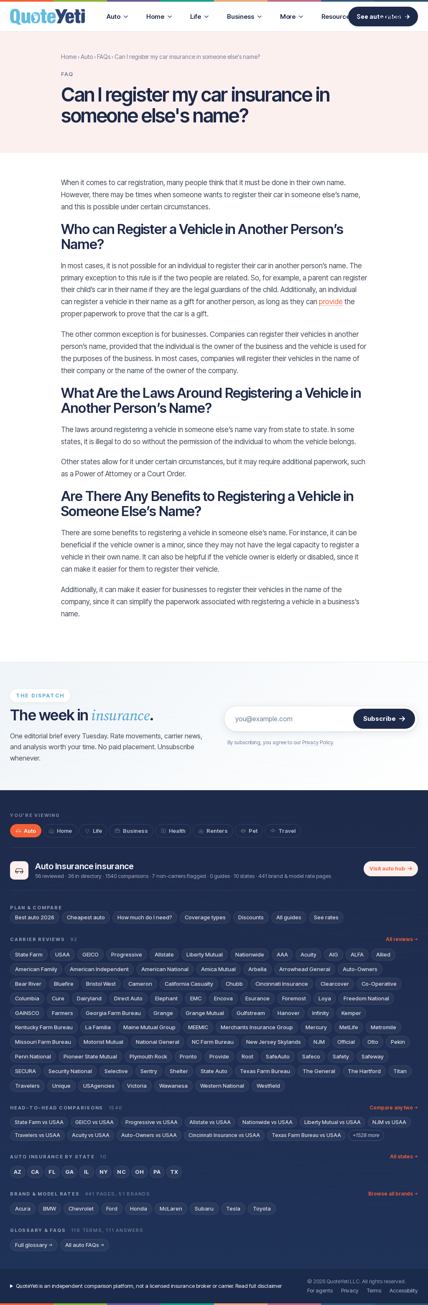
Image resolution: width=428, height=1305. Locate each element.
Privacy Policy (317, 742)
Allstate (164, 954)
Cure (58, 998)
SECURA (25, 1071)
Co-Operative (379, 983)
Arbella (257, 969)
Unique (61, 1085)
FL (52, 1171)
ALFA (357, 954)
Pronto (188, 1056)
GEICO (90, 954)
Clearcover (335, 983)
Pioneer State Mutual (90, 1056)
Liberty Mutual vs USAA (332, 1122)
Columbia (27, 998)
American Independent (99, 969)
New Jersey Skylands (273, 1041)
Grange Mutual (205, 1013)
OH (139, 1171)
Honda (138, 1208)
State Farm (29, 954)
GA (69, 1171)
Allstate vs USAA (210, 1122)
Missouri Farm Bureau (43, 1041)
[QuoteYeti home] (47, 17)
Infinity (320, 1013)
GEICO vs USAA (94, 1122)
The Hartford (364, 1071)
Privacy (350, 1290)
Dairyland (89, 998)
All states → (404, 1156)
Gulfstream (251, 1013)
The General (319, 1071)
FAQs (103, 56)
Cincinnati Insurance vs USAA (224, 1135)
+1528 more (366, 1135)
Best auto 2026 (34, 917)
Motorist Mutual (103, 1041)
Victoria (137, 1085)
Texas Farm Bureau (265, 1071)
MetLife (348, 1027)
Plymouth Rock (148, 1056)
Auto (87, 56)
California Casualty (189, 983)
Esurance (257, 998)
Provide (219, 1056)
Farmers (62, 1013)
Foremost (294, 998)
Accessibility (404, 1290)
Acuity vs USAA (91, 1135)
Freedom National (366, 998)
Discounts (251, 917)
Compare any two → (393, 1107)
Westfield (268, 1085)
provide (331, 302)
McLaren (171, 1208)
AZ (18, 1171)
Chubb (234, 983)
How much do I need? (144, 917)
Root (247, 1056)
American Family (36, 969)
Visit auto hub (390, 868)
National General (157, 1041)
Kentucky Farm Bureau (44, 1027)
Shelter (179, 1071)
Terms (374, 1290)
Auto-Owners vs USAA (149, 1135)
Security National (70, 1071)
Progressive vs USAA (151, 1122)
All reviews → (402, 939)
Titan (400, 1071)
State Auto (214, 1071)
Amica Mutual (218, 969)
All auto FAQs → (84, 1244)
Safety (341, 1056)
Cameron (140, 983)
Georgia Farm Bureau (113, 1013)
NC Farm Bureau (213, 1041)
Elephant (166, 998)
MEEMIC (198, 1027)
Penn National (33, 1056)
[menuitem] (117, 16)
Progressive (126, 954)
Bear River (28, 983)
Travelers (27, 1085)
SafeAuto (278, 1056)
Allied (383, 954)
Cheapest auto (86, 917)
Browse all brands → (393, 1194)
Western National (222, 1085)
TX (174, 1171)
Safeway (373, 1056)
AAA (282, 954)
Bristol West (101, 983)
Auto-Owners (360, 969)
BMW (49, 1208)
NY (103, 1171)
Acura (23, 1208)
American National (165, 969)
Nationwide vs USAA (267, 1122)
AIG (333, 954)
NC (121, 1171)
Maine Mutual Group (149, 1027)
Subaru (204, 1208)
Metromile (383, 1027)
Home (68, 56)
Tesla (233, 1208)
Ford (111, 1208)
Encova (223, 998)
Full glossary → (34, 1244)
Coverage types (205, 917)
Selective (116, 1071)
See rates (326, 917)
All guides (288, 917)
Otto (372, 1041)
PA (157, 1171)
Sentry (148, 1071)
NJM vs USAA (389, 1122)
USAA (62, 954)
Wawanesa (173, 1085)
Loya (324, 998)
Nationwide (249, 954)
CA (35, 1171)
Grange (163, 1013)
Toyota (262, 1208)
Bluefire (64, 983)
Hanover (289, 1013)
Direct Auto (128, 998)
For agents (320, 1290)
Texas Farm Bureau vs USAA (306, 1135)
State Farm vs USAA (39, 1122)
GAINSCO (27, 1013)
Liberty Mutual (204, 954)
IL (86, 1171)
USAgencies (99, 1085)
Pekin (398, 1041)
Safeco (311, 1056)
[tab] (25, 830)
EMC (195, 998)
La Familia (98, 1027)
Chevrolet (81, 1208)
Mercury (316, 1027)
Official (346, 1041)
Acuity (308, 954)
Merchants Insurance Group (257, 1027)
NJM (319, 1041)
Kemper (351, 1013)
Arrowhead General (304, 969)
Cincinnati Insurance (281, 983)
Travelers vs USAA (37, 1135)
